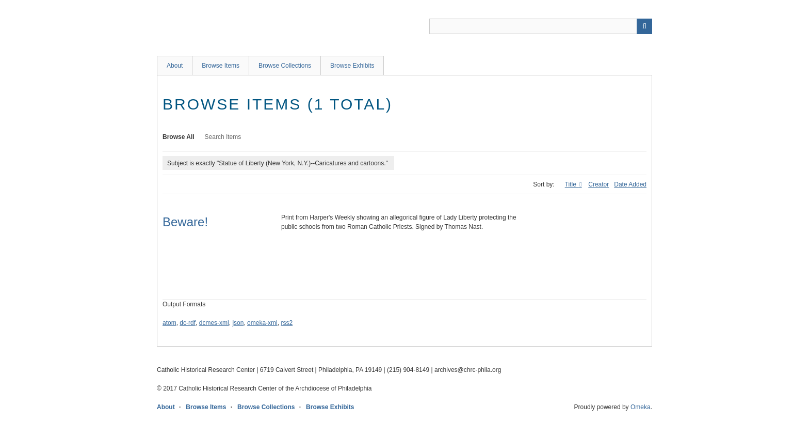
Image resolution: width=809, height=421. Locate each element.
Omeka (640, 407)
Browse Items (220, 65)
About (175, 65)
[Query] (540, 26)
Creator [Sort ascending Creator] (598, 184)
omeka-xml (262, 322)
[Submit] (644, 26)
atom (169, 322)
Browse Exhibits (352, 65)
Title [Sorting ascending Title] (571, 184)
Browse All (179, 137)
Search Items (223, 137)
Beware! (185, 222)
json (238, 322)
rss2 (287, 322)
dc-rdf (188, 322)
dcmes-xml (214, 322)
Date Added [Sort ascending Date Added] (630, 184)
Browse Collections (284, 65)
